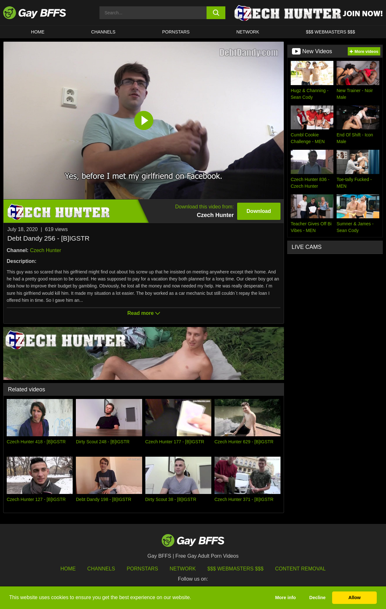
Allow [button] (354, 597)
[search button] (216, 12)
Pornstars (142, 568)
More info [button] (285, 597)
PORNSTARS (176, 31)
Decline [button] (317, 597)
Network (247, 31)
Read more (143, 313)
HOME (37, 31)
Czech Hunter (45, 250)
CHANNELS (103, 31)
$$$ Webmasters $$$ (330, 31)
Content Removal (300, 568)
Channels (101, 568)
